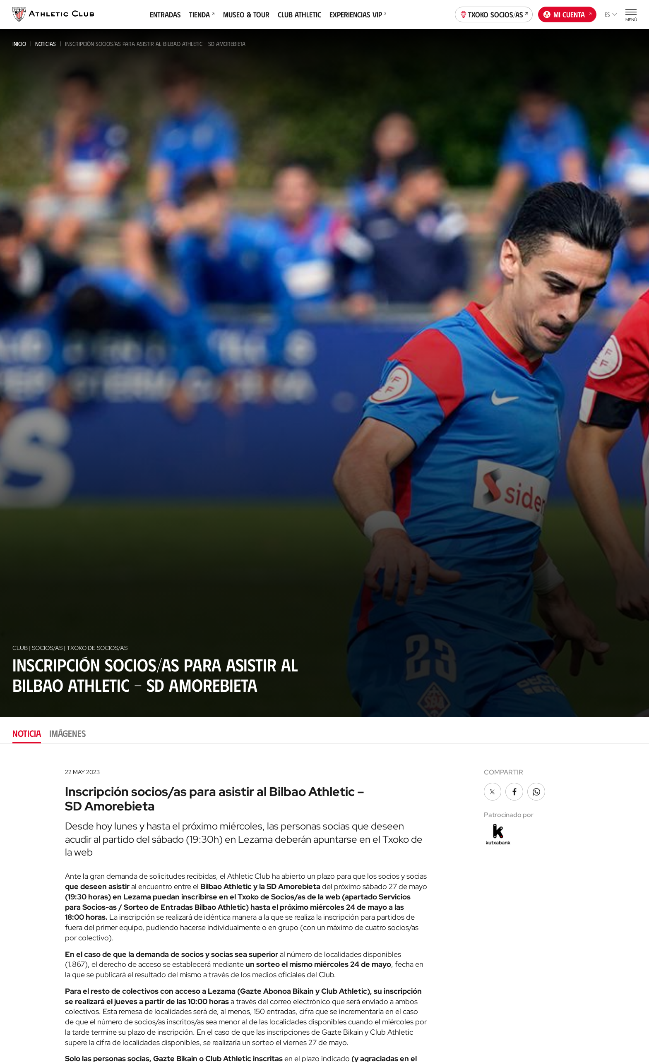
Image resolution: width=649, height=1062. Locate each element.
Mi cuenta (567, 14)
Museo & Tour (246, 14)
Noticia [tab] (26, 732)
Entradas (165, 14)
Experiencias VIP (358, 14)
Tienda (201, 14)
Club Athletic (299, 14)
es (611, 14)
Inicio (19, 43)
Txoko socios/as (494, 14)
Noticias (45, 43)
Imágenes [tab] (67, 732)
